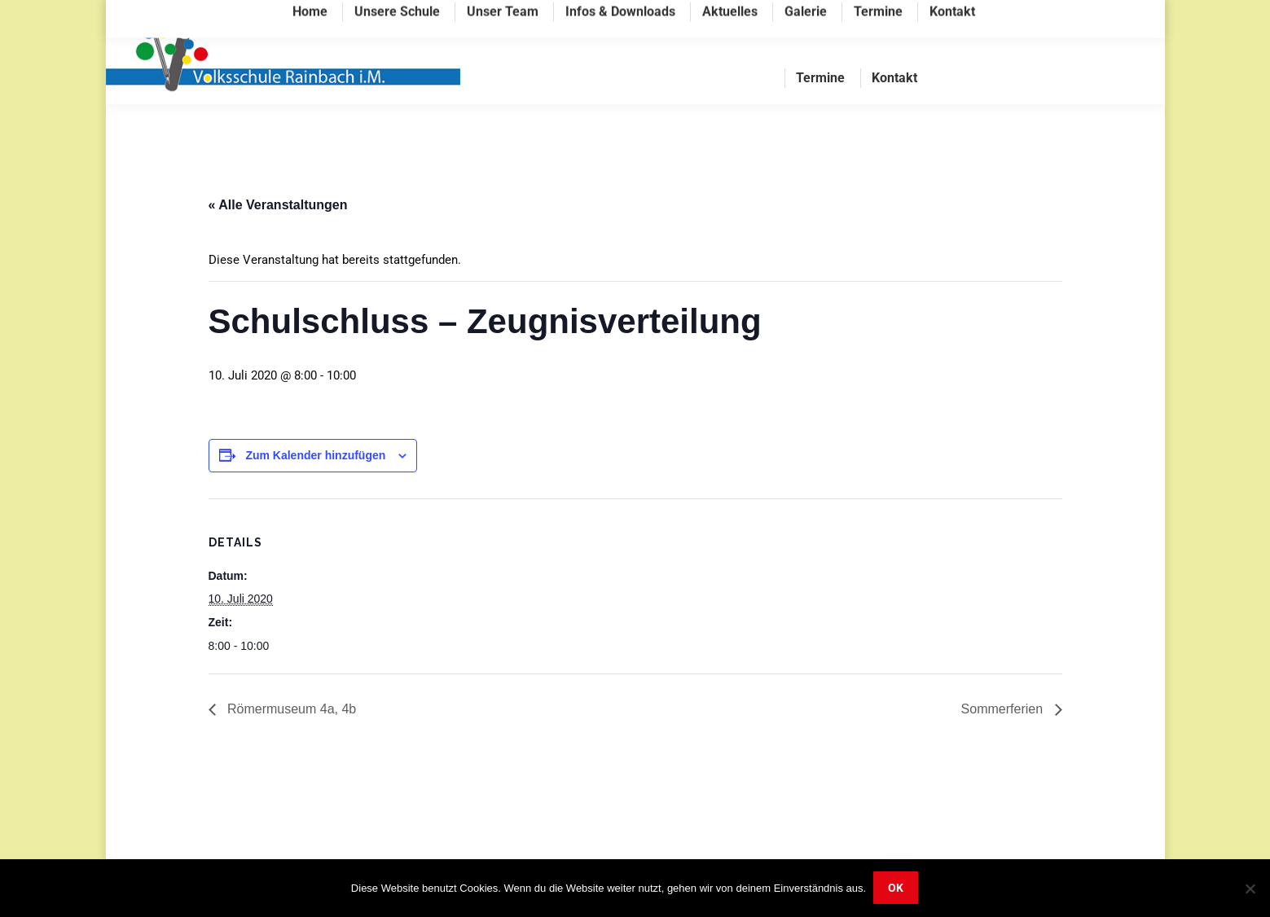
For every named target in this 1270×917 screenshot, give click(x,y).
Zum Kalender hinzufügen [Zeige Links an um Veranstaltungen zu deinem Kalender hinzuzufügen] (315, 487)
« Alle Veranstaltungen (278, 237)
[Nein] (1249, 888)
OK (896, 888)
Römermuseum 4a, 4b (290, 741)
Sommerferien (1004, 741)
